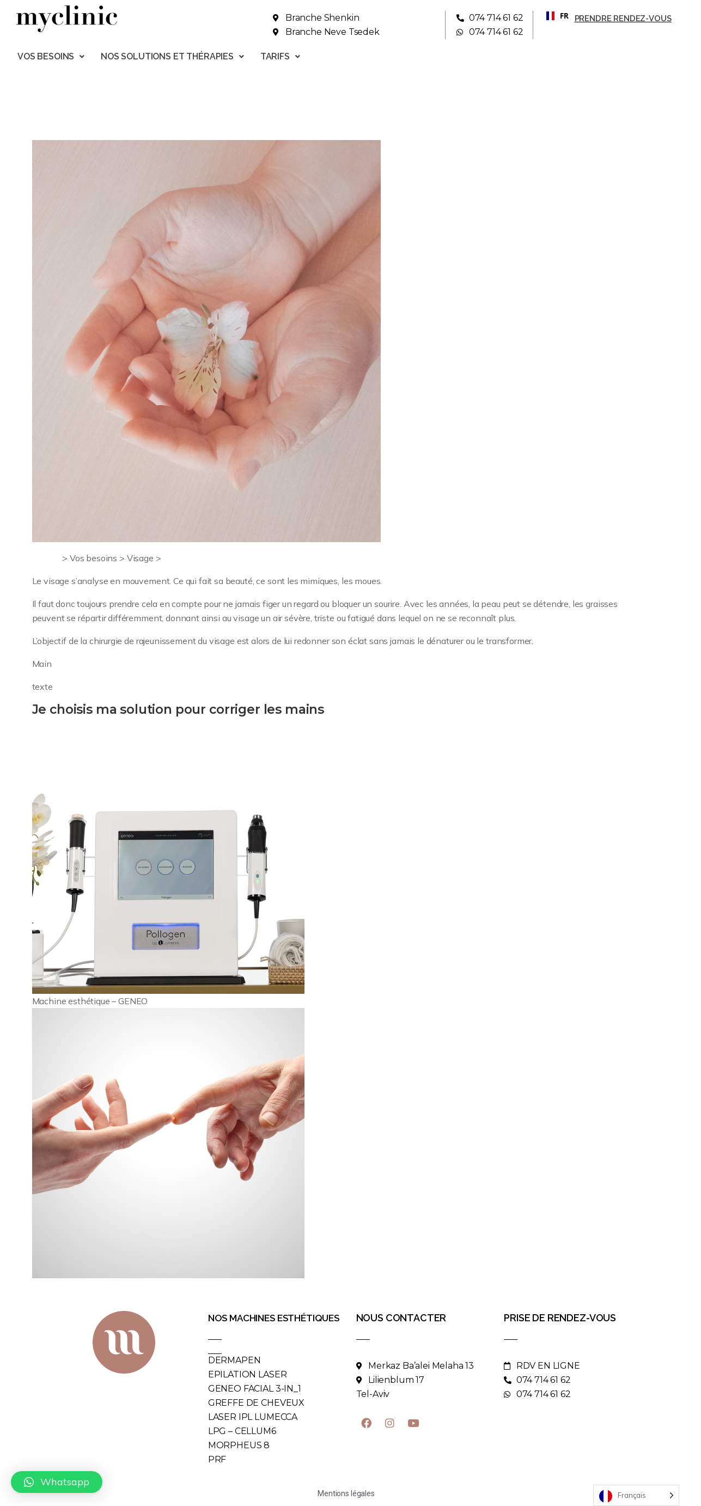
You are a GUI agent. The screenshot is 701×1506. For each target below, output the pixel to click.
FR (553, 16)
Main (172, 557)
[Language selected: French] (636, 1495)
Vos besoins (50, 56)
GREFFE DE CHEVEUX (256, 1403)
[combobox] (553, 15)
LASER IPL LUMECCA (252, 1417)
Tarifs (280, 56)
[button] (56, 1482)
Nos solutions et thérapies (172, 56)
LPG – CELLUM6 (242, 1431)
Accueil (46, 557)
